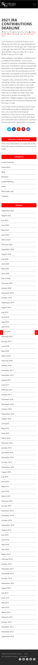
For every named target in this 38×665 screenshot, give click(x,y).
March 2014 (6, 554)
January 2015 (6, 506)
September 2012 (8, 636)
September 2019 (8, 303)
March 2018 (6, 356)
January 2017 (6, 394)
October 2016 (7, 409)
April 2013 (5, 607)
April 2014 (5, 549)
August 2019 (6, 307)
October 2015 (7, 462)
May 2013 (5, 603)
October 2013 (7, 578)
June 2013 (5, 598)
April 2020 (5, 273)
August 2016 (6, 419)
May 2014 (5, 544)
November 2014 (8, 515)
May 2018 (5, 351)
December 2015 (7, 452)
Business (5, 177)
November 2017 (8, 375)
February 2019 (7, 336)
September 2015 (8, 467)
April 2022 (5, 235)
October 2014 (7, 520)
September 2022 (8, 211)
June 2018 (5, 346)
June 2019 (5, 317)
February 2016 (7, 443)
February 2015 (7, 501)
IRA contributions (29, 34)
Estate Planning (7, 182)
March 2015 (6, 496)
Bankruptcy (6, 167)
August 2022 (6, 215)
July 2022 (5, 220)
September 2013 (8, 583)
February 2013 (7, 617)
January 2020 (6, 288)
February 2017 (7, 390)
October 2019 (7, 298)
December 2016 (7, 399)
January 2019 (6, 341)
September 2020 (8, 249)
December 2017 (7, 370)
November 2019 (8, 293)
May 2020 (5, 269)
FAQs (26, 654)
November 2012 (8, 632)
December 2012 (7, 627)
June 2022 (5, 225)
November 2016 (8, 404)
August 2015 (6, 472)
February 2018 (7, 361)
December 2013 (7, 569)
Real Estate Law (7, 191)
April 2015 (5, 491)
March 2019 (6, 332)
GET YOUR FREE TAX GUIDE (10, 656)
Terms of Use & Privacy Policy (12, 654)
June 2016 (5, 423)
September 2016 (8, 414)
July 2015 (5, 477)
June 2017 (5, 385)
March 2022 (6, 240)
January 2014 (6, 564)
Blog (33, 32)
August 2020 (6, 254)
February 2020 (7, 283)
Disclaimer (23, 656)
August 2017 (6, 380)
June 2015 (5, 482)
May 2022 (5, 230)
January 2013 (6, 622)
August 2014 (6, 530)
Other (4, 186)
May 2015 (5, 486)
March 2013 (6, 612)
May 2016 (5, 428)
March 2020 (6, 278)
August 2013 (6, 588)
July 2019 (5, 312)
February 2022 (7, 244)
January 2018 (6, 365)
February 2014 (7, 559)
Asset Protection (8, 162)
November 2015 (8, 457)
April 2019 (5, 327)
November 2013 (8, 573)
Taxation (4, 34)
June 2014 (5, 540)
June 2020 (5, 264)
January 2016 (6, 448)
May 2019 (5, 322)
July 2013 (5, 593)
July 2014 (5, 535)
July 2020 (5, 259)
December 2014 (7, 511)
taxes (3, 36)
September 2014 (8, 525)
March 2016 (6, 438)
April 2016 (5, 433)
